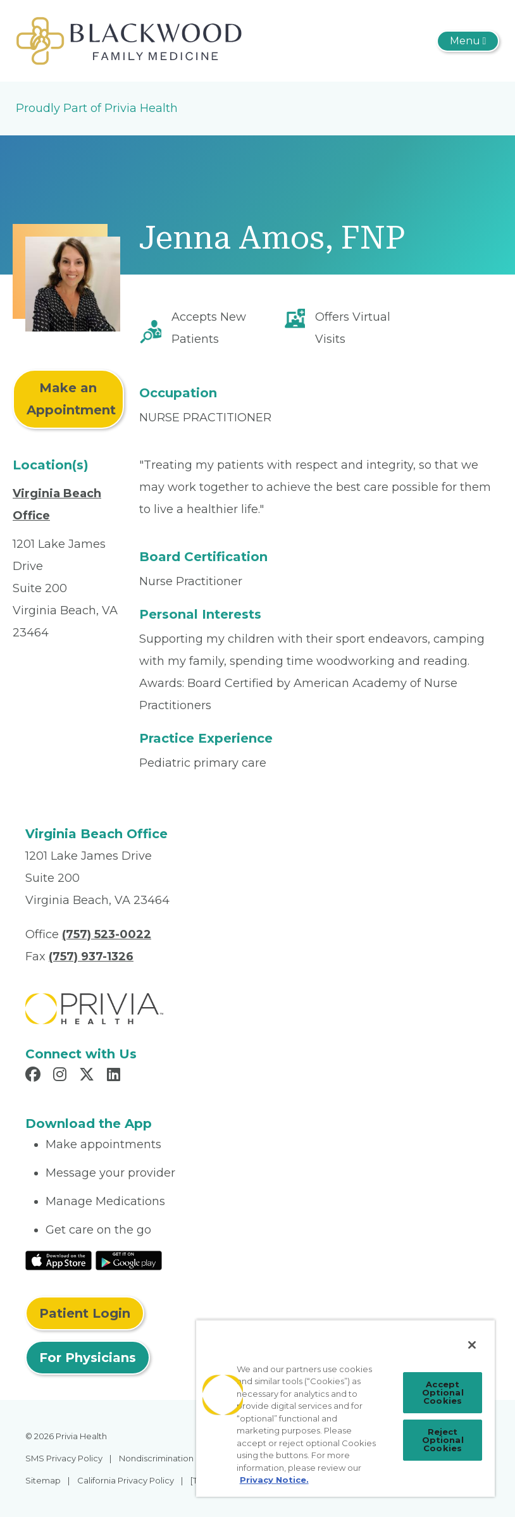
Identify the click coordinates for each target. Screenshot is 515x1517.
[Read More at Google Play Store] (129, 1259)
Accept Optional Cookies (443, 1392)
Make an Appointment (71, 399)
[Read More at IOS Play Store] (58, 1259)
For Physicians (87, 1357)
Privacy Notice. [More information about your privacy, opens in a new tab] (274, 1480)
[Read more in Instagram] (61, 1076)
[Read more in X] (88, 1076)
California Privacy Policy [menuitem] (125, 1480)
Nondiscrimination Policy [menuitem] (169, 1458)
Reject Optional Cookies (443, 1440)
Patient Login (84, 1313)
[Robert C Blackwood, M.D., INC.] (130, 40)
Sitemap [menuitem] (43, 1480)
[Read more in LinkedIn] (115, 1076)
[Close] (472, 1345)
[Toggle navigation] (468, 41)
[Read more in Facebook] (34, 1076)
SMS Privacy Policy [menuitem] (63, 1458)
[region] (345, 1408)
